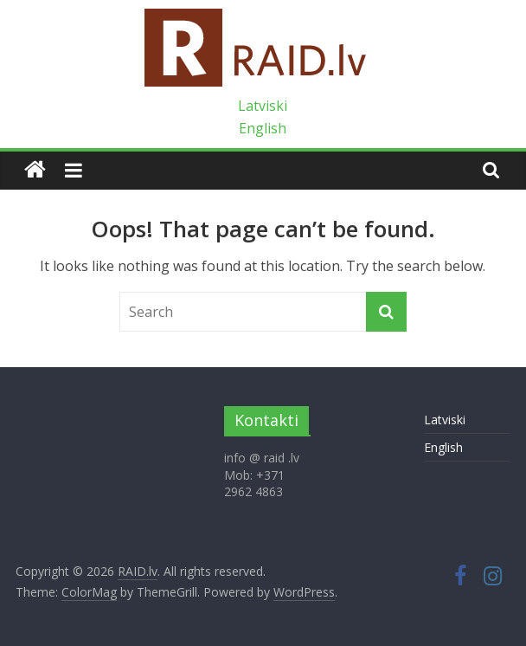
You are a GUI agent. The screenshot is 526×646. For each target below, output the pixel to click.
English (262, 128)
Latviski (262, 105)
